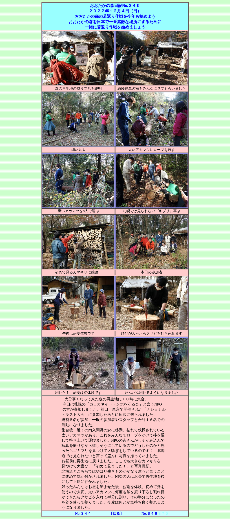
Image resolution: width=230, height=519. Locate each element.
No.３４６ (150, 513)
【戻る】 (116, 513)
